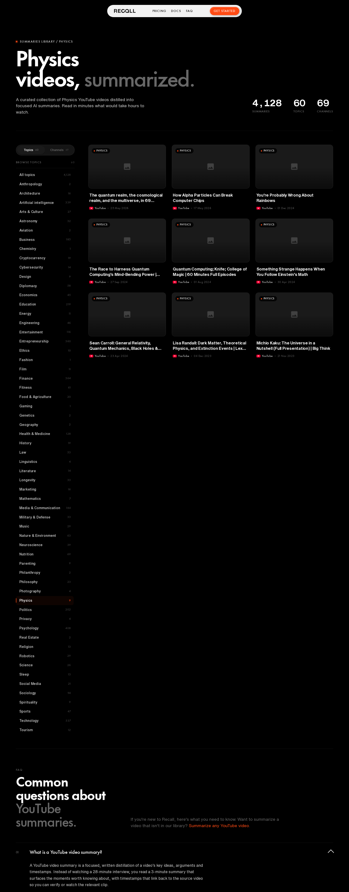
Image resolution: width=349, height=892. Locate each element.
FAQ (189, 11)
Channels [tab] (59, 150)
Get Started (224, 11)
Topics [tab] (31, 150)
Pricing (159, 11)
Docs (176, 11)
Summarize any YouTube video (219, 825)
